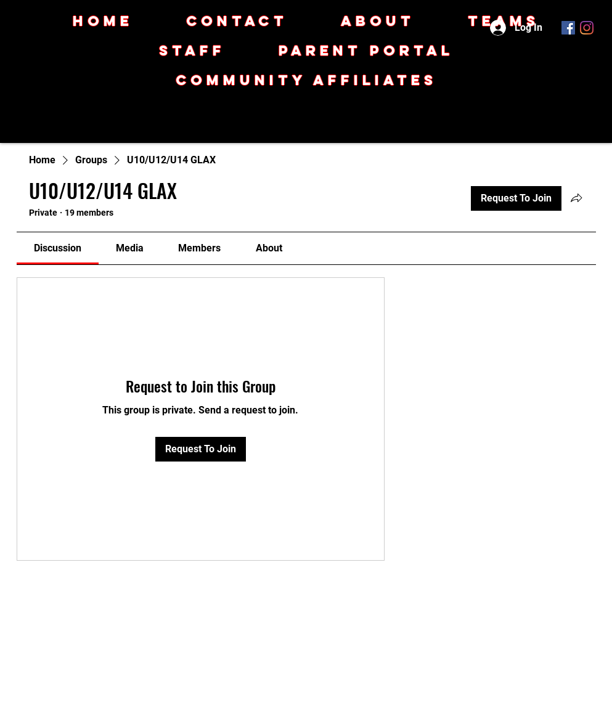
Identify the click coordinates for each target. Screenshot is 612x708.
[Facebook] (568, 28)
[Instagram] (587, 28)
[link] (57, 248)
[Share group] (576, 197)
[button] (306, 80)
